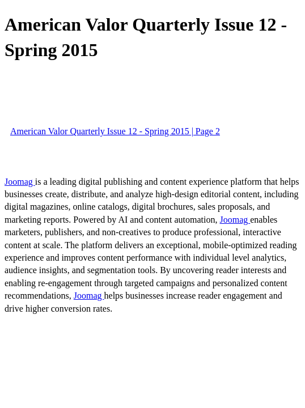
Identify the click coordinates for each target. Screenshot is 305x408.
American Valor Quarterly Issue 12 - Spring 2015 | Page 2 (115, 131)
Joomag (20, 181)
